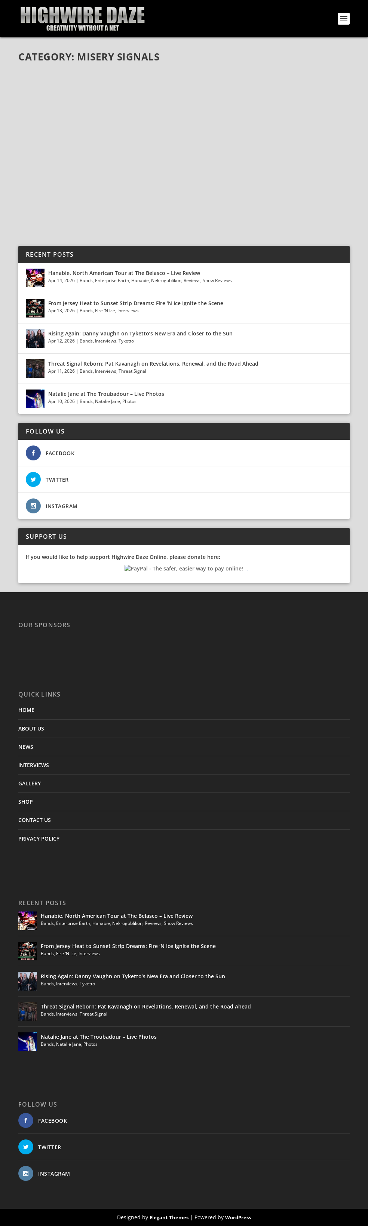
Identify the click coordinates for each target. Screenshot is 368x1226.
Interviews (128, 310)
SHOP (25, 801)
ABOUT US (31, 728)
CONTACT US (34, 819)
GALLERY (29, 783)
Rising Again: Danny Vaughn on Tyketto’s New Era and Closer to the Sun (140, 333)
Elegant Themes (169, 1217)
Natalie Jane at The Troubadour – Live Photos (106, 393)
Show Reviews (217, 280)
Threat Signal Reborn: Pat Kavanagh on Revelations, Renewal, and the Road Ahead (153, 363)
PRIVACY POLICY (38, 838)
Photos (129, 401)
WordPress (238, 1217)
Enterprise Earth (112, 280)
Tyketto (126, 341)
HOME (26, 709)
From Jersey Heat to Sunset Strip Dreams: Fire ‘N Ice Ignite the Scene (135, 303)
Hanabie (140, 280)
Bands (86, 280)
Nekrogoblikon (166, 280)
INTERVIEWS (33, 765)
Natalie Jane (107, 401)
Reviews (192, 280)
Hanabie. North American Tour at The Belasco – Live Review (124, 272)
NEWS (25, 746)
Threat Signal (132, 371)
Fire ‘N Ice (105, 310)
